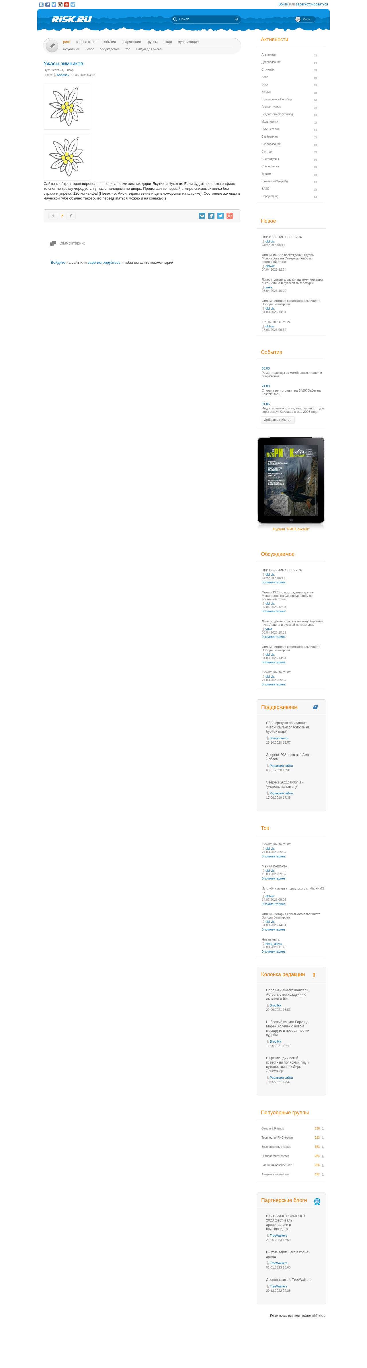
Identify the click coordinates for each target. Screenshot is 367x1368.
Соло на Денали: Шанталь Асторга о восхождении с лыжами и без (287, 994)
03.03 (266, 368)
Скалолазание (271, 144)
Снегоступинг (270, 159)
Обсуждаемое (110, 49)
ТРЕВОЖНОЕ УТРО (276, 322)
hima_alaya (274, 943)
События (109, 42)
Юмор (69, 70)
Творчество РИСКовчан (277, 1137)
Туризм (266, 173)
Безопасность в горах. (276, 1146)
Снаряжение (131, 42)
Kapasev (63, 75)
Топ (128, 49)
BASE (265, 188)
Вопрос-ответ (86, 42)
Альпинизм (268, 54)
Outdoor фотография (275, 1156)
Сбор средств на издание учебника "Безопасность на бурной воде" (288, 727)
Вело (264, 77)
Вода (264, 84)
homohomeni (279, 738)
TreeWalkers (279, 1235)
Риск (66, 42)
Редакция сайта (281, 765)
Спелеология (270, 166)
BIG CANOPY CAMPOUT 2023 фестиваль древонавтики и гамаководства (286, 1222)
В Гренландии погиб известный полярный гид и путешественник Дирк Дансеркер (287, 1064)
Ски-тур (266, 151)
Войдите (58, 262)
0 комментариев (274, 582)
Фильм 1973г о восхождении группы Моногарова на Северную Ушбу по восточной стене (288, 258)
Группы (152, 42)
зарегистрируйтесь (104, 262)
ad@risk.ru (319, 1315)
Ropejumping (269, 196)
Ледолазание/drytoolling (277, 114)
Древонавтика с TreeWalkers (288, 1280)
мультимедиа (188, 42)
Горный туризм (271, 106)
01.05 (266, 404)
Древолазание (271, 62)
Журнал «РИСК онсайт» (305, 1353)
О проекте (204, 1353)
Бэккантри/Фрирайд (274, 181)
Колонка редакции (283, 974)
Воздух (266, 91)
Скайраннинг (270, 136)
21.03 (266, 386)
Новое (89, 49)
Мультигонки (269, 121)
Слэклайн (267, 69)
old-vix (270, 241)
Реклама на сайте (272, 1353)
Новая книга (271, 939)
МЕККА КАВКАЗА (274, 866)
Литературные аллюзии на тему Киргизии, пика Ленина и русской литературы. (293, 281)
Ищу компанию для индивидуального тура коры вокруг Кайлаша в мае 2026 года (293, 410)
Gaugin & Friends (272, 1128)
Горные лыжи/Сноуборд (277, 99)
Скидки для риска (148, 49)
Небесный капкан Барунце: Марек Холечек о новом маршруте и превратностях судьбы (287, 1028)
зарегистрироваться (312, 4)
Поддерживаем (279, 707)
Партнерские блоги (291, 1200)
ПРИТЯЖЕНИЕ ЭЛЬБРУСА (282, 237)
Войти (283, 4)
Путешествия (53, 70)
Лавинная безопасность (277, 1165)
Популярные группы (285, 1112)
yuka (269, 287)
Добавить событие (277, 419)
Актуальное (71, 49)
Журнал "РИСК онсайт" (290, 529)
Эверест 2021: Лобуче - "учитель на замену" (285, 784)
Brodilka (275, 1005)
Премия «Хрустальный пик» (235, 1353)
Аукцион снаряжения (275, 1174)
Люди (167, 42)
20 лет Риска (208, 1359)
